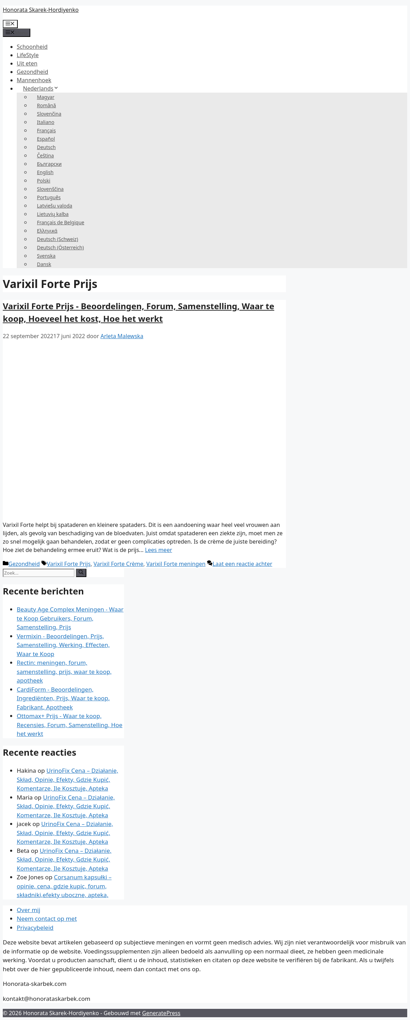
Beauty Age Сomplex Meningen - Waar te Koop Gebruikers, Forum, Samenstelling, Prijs (70, 618)
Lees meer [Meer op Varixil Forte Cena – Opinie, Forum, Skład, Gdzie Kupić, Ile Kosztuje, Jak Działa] (158, 550)
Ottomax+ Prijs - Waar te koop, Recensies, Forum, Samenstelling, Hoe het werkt (69, 725)
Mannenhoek (34, 80)
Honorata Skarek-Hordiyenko (41, 10)
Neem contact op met (47, 918)
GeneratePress (161, 1013)
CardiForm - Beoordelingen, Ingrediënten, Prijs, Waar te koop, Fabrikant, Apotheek (63, 698)
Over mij (28, 910)
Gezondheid (32, 72)
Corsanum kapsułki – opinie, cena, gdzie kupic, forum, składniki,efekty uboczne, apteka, (64, 886)
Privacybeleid (35, 928)
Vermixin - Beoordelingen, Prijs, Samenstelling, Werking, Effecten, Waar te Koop (63, 645)
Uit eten (27, 63)
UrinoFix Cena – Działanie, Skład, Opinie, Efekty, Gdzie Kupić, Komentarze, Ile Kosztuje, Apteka (67, 779)
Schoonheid (32, 46)
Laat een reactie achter (242, 564)
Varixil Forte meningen (176, 564)
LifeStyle (28, 55)
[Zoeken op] (81, 573)
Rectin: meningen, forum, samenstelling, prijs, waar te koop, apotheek (64, 671)
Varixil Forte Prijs (69, 564)
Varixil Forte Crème (119, 564)
